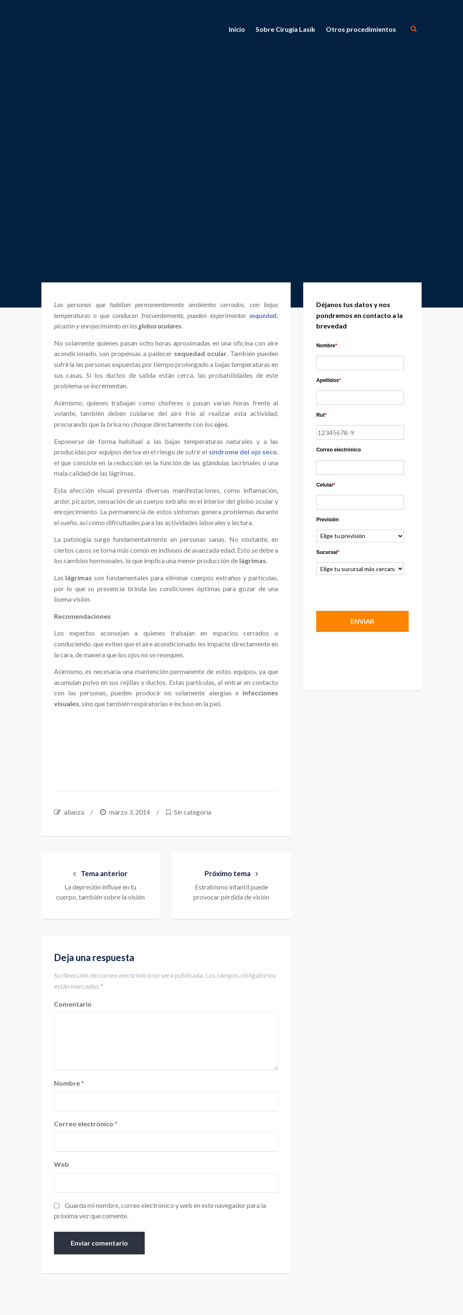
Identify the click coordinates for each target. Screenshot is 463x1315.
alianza (74, 812)
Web (61, 1164)
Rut (321, 415)
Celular (325, 485)
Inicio (237, 29)
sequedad (262, 315)
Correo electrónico (86, 1124)
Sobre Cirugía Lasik (285, 29)
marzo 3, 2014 (129, 812)
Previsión (327, 520)
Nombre (69, 1083)
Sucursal (327, 552)
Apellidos (328, 380)
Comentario (73, 1004)
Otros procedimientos (361, 29)
